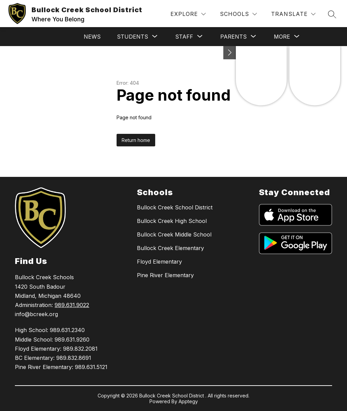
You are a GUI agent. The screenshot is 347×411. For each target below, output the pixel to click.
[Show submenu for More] (282, 37)
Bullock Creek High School (172, 221)
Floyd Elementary (159, 261)
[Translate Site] (293, 14)
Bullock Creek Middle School (174, 234)
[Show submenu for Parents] (233, 37)
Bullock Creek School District (174, 207)
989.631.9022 (72, 305)
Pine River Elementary (165, 275)
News (92, 36)
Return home (136, 140)
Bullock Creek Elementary (170, 248)
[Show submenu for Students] (132, 37)
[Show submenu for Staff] (184, 37)
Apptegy (188, 401)
